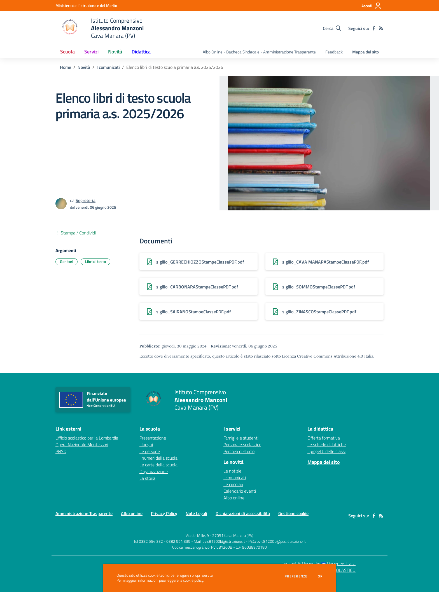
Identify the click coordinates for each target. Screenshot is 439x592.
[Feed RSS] (381, 28)
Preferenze (296, 576)
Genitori (66, 261)
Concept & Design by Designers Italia (318, 563)
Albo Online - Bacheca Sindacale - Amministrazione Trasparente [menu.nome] (259, 52)
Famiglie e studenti (240, 437)
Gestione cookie (293, 513)
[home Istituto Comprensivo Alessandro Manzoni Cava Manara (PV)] (99, 28)
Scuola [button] (67, 51)
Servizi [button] (91, 51)
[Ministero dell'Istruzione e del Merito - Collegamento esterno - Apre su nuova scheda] (86, 5)
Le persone (149, 451)
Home (65, 67)
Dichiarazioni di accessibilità (243, 513)
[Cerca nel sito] (332, 28)
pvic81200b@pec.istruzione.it (281, 541)
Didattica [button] (141, 51)
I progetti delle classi (326, 451)
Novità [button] (115, 51)
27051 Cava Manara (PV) (232, 535)
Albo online (233, 497)
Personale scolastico (242, 444)
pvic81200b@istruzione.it (223, 541)
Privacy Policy (164, 513)
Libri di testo (95, 261)
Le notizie (232, 471)
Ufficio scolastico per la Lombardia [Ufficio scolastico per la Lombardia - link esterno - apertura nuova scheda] (86, 437)
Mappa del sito (365, 52)
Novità (84, 67)
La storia (147, 478)
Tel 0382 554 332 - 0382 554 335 (162, 541)
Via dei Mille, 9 (197, 535)
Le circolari (233, 484)
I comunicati (108, 67)
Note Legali (196, 513)
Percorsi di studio (238, 451)
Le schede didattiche (326, 444)
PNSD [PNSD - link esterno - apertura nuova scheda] (60, 451)
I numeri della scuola (158, 458)
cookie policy (193, 580)
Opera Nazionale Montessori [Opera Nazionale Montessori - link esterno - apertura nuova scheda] (81, 444)
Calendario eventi (239, 491)
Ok (320, 576)
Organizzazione (153, 471)
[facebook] (373, 28)
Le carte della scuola (158, 464)
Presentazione (152, 437)
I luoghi (146, 444)
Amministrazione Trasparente (84, 513)
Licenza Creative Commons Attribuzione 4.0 (322, 356)
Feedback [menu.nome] (334, 52)
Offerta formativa (323, 437)
